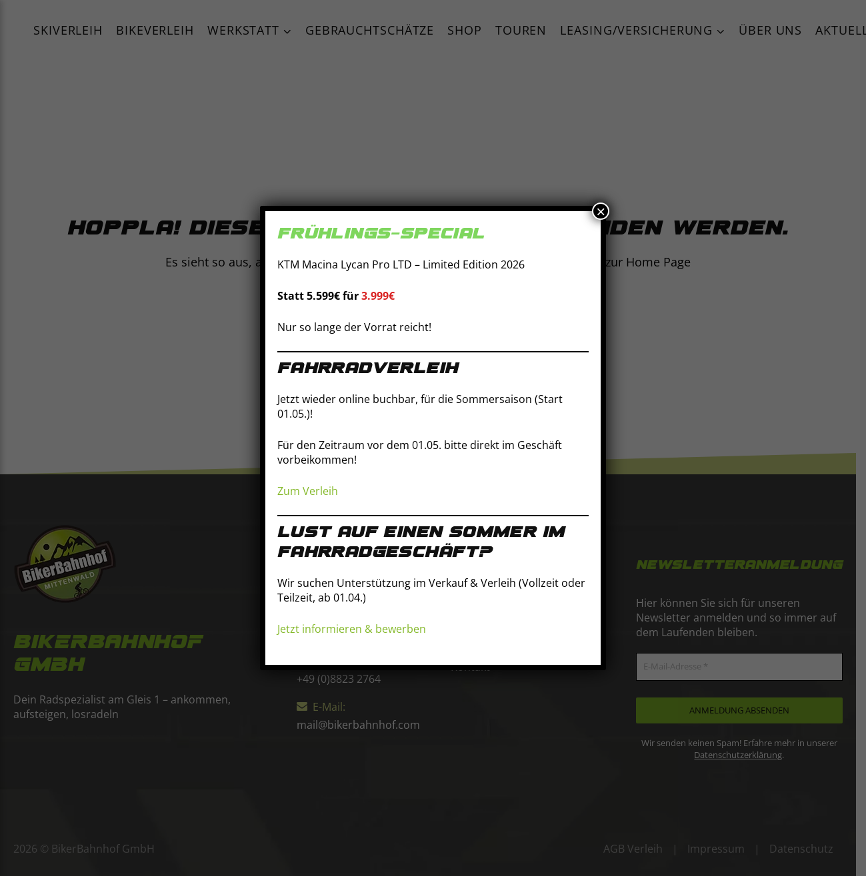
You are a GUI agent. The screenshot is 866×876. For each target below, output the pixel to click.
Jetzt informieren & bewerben (351, 629)
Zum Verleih (307, 491)
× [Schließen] (600, 211)
